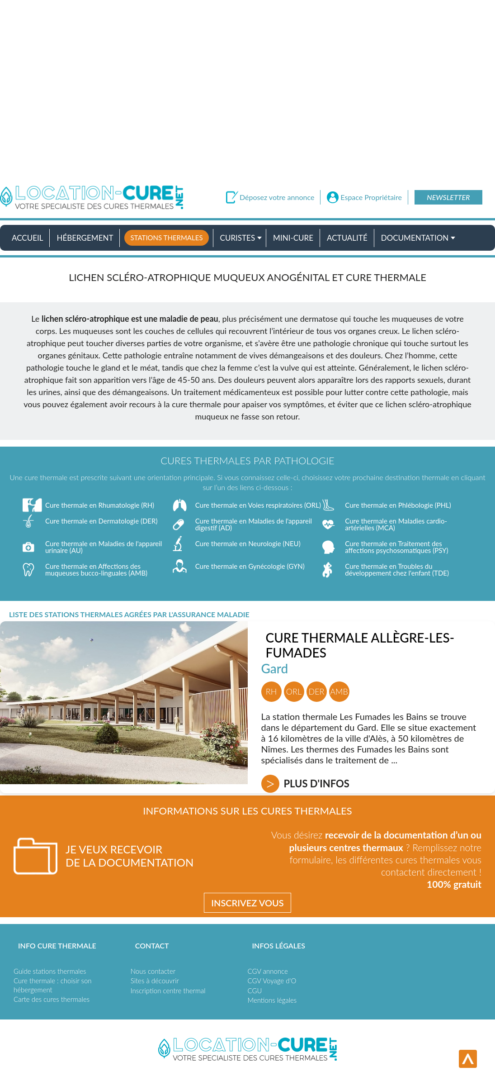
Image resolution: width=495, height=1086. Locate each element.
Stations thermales (166, 237)
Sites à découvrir (155, 980)
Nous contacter (153, 971)
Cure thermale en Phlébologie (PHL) (398, 505)
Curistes (237, 238)
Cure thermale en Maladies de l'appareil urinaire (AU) (103, 546)
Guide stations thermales (50, 971)
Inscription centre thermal (168, 990)
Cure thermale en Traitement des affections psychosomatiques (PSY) (396, 546)
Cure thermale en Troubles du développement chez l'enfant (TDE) (397, 569)
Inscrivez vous (247, 902)
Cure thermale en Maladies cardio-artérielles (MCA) (396, 524)
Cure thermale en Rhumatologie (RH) (99, 505)
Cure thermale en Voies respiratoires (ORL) (258, 505)
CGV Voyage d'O (272, 980)
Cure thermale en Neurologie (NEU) (248, 543)
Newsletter (448, 197)
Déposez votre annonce (277, 197)
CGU (255, 990)
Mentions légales (272, 1000)
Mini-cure (293, 238)
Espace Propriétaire (371, 197)
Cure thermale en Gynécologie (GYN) (250, 566)
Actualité (347, 238)
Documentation (415, 238)
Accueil (27, 238)
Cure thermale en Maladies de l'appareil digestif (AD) (253, 524)
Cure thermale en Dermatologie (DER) (101, 521)
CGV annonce (268, 971)
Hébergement (85, 238)
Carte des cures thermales (52, 999)
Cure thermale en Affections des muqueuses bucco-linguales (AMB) (96, 569)
